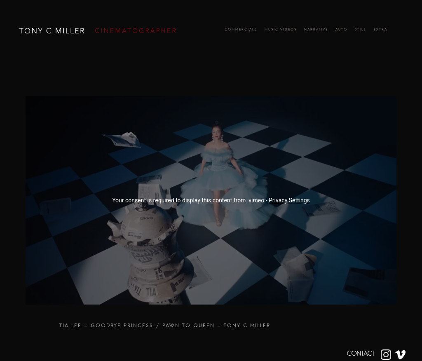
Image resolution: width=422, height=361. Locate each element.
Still (360, 30)
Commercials (241, 30)
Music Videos (280, 30)
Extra (380, 30)
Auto (341, 30)
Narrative (316, 30)
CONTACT (361, 353)
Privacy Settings (289, 200)
